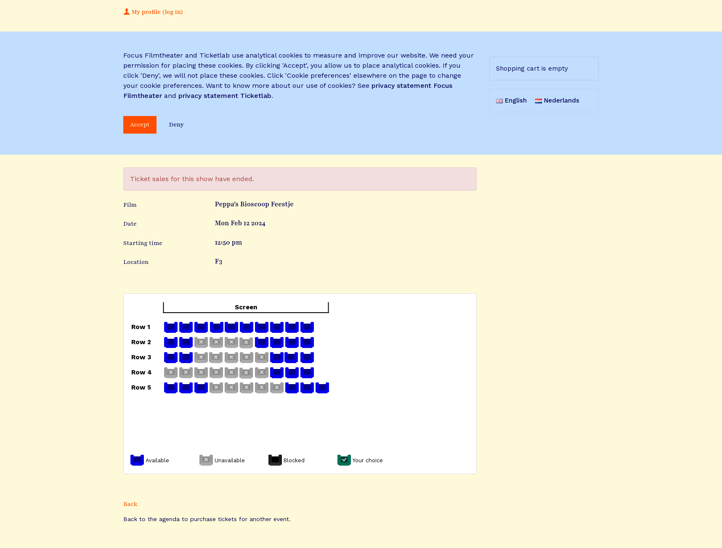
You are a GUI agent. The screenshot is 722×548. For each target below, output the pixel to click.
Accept (140, 125)
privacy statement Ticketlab (224, 96)
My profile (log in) (153, 12)
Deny (176, 125)
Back (130, 504)
